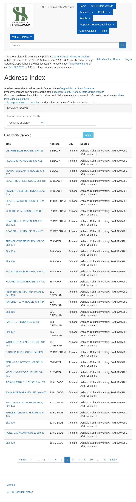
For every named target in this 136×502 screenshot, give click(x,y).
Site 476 (10, 422)
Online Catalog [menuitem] (88, 30)
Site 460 (10, 261)
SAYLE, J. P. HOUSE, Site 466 (22, 321)
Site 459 (10, 251)
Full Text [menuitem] (103, 13)
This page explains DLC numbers (22, 102)
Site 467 (10, 332)
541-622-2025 (16, 67)
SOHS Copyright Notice (20, 492)
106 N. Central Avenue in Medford (71, 56)
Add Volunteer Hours (108, 59)
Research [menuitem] (85, 13)
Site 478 (10, 442)
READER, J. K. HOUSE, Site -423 (24, 231)
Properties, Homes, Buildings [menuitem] (96, 25)
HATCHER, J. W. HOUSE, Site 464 (25, 301)
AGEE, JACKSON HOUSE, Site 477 (26, 432)
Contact (11, 484)
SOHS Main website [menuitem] (102, 6)
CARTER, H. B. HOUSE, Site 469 (24, 352)
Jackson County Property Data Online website (79, 92)
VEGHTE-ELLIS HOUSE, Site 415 (24, 150)
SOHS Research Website (56, 7)
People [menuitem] (84, 19)
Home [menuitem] (83, 6)
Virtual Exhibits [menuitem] (21, 38)
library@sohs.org (78, 63)
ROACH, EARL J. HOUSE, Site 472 (25, 382)
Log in (128, 59)
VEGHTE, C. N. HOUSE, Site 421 (24, 211)
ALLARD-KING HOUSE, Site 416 (24, 160)
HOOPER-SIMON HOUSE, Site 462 (25, 281)
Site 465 (10, 311)
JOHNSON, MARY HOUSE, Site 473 (26, 392)
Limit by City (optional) (17, 135)
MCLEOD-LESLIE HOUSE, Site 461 (26, 271)
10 (92, 459)
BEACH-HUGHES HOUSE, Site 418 (26, 180)
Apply (88, 135)
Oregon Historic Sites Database (76, 88)
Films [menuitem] (104, 30)
